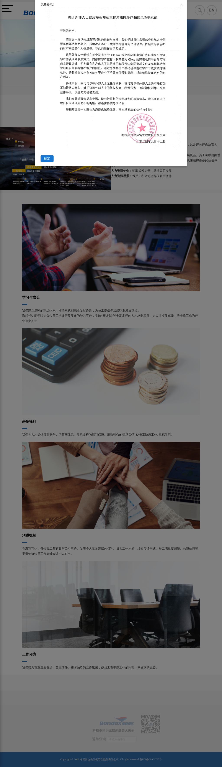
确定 (47, 158)
